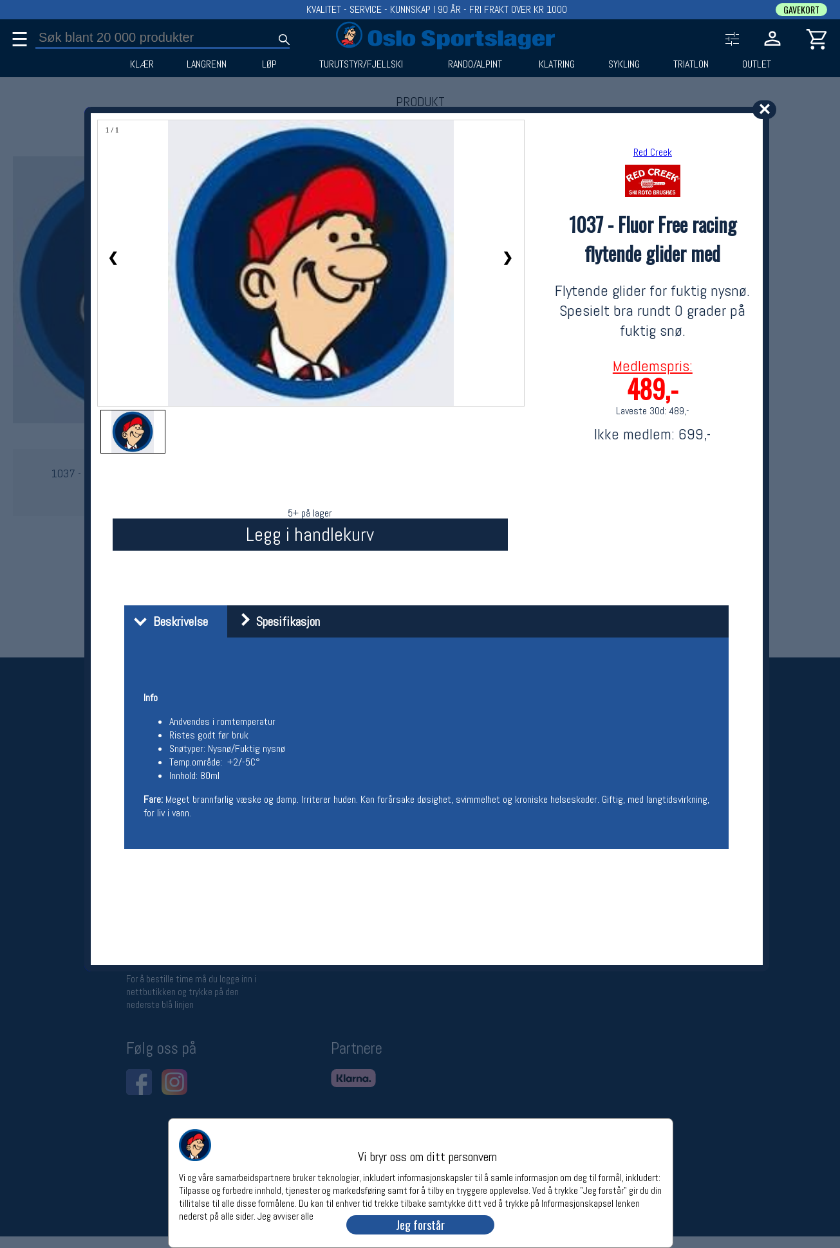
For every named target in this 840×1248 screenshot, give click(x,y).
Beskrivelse (167, 621)
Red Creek (652, 152)
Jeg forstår (420, 1224)
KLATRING (557, 64)
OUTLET (756, 64)
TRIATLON (691, 64)
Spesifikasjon (275, 621)
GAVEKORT (801, 9)
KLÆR (142, 64)
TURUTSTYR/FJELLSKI (361, 64)
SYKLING (624, 64)
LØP (269, 64)
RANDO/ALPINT (475, 64)
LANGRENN (207, 64)
